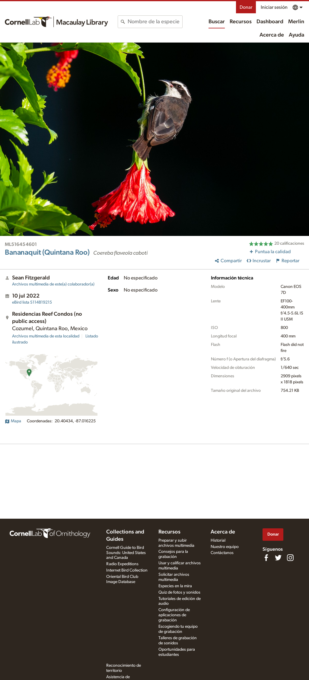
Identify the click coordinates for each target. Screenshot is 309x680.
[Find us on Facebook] (266, 557)
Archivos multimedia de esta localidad (45, 336)
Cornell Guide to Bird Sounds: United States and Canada (126, 553)
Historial (218, 540)
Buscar (217, 21)
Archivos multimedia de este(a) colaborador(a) (53, 284)
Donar (246, 7)
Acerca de (272, 35)
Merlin (296, 21)
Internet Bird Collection (127, 570)
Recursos (241, 21)
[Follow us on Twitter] (278, 557)
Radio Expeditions (122, 564)
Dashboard (269, 21)
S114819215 (32, 302)
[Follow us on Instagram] (290, 557)
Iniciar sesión (274, 7)
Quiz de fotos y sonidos (179, 592)
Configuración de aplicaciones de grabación (174, 615)
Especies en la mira (175, 586)
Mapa (13, 421)
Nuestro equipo (225, 547)
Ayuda (296, 35)
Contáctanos (222, 553)
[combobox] (155, 22)
